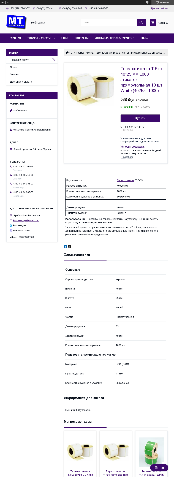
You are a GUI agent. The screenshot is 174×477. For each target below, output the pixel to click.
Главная (15, 38)
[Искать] (141, 22)
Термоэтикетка (125, 180)
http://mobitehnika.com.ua (26, 215)
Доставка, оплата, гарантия (114, 38)
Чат (159, 467)
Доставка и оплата (21, 81)
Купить (140, 118)
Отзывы (14, 74)
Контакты (82, 38)
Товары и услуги (39, 38)
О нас (64, 38)
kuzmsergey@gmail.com (26, 220)
